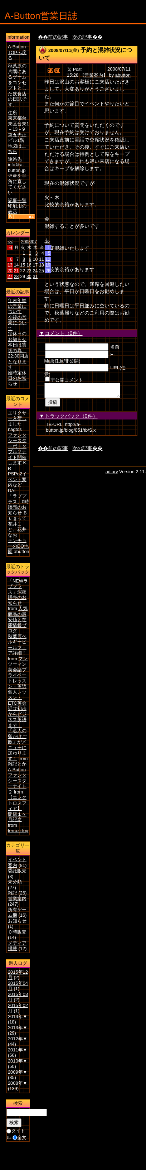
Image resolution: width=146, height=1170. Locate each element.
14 (16, 265)
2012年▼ (18, 1038)
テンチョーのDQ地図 (18, 546)
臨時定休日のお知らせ (17, 378)
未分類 (15, 881)
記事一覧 (17, 200)
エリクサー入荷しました (17, 418)
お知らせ (17, 921)
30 (28, 276)
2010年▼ (18, 1061)
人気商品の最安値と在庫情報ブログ (18, 619)
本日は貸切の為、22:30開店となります (18, 356)
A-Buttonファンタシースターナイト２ (17, 781)
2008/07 (29, 241)
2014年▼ (18, 1016)
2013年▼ (18, 1027)
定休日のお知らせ (17, 336)
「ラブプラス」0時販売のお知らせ (18, 504)
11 (41, 259)
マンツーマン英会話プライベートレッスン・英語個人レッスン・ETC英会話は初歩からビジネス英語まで (18, 692)
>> (47, 241)
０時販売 (17, 932)
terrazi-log (18, 830)
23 (28, 270)
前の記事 (58, 37)
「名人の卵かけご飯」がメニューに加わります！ (17, 744)
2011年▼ (18, 1049)
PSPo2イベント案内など (17, 479)
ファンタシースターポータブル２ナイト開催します (17, 449)
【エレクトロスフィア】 (17, 803)
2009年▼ (18, 1072)
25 (41, 270)
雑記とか (17, 764)
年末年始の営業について (17, 306)
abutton (123, 75)
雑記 (12, 893)
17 (35, 265)
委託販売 (17, 870)
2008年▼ (18, 1083)
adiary (112, 473)
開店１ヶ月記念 (17, 817)
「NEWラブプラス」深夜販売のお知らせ (18, 592)
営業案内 (93, 75)
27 (10, 276)
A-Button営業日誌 (41, 16)
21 (16, 270)
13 (10, 265)
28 (16, 276)
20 (10, 270)
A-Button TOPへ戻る (17, 52)
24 (35, 270)
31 (35, 276)
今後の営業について (17, 323)
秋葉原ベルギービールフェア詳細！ (17, 645)
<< (10, 241)
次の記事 (82, 37)
